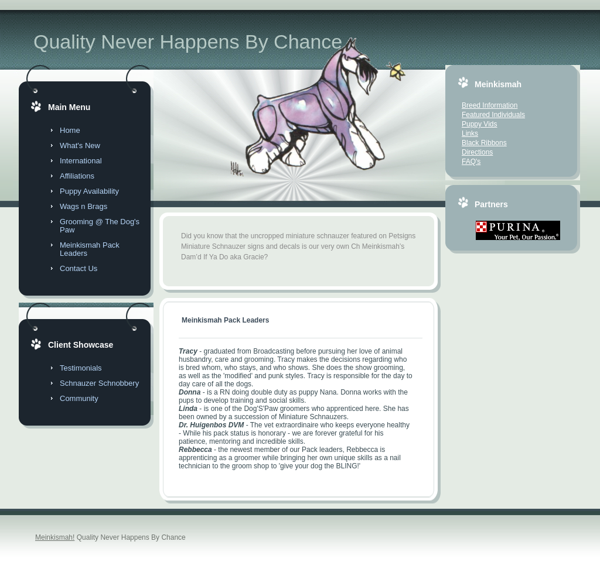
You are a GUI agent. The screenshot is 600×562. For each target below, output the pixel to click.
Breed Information (489, 105)
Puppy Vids (479, 124)
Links (470, 133)
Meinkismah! (54, 537)
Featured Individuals (493, 115)
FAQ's (471, 161)
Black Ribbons (484, 143)
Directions (477, 152)
